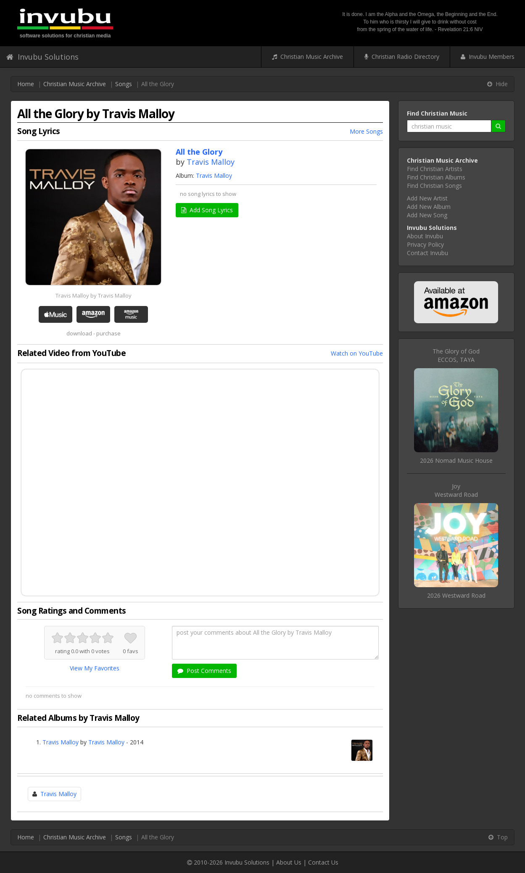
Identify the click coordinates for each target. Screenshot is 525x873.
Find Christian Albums (436, 177)
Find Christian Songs (434, 186)
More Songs (366, 131)
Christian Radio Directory (401, 57)
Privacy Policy (425, 244)
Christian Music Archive (307, 57)
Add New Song (427, 215)
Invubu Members (487, 57)
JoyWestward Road (456, 490)
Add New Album (429, 207)
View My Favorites (94, 668)
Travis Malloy (211, 162)
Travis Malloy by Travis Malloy (93, 295)
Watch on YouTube (357, 353)
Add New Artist (427, 198)
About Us (288, 862)
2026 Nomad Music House (456, 460)
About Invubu (425, 236)
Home (25, 84)
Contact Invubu (427, 253)
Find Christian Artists (434, 169)
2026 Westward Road (456, 595)
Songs (123, 84)
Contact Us (323, 862)
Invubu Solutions (42, 57)
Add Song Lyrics (207, 210)
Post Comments (204, 671)
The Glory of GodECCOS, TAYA (456, 355)
